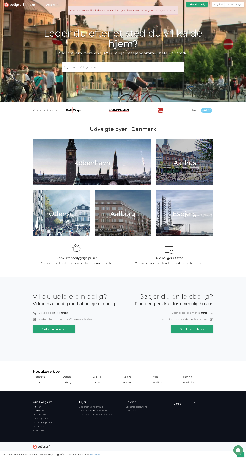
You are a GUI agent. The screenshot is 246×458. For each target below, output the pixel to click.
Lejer (34, 4)
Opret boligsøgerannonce (93, 410)
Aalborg (67, 382)
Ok (240, 454)
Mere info (95, 454)
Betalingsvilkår (41, 418)
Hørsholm (188, 382)
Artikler (37, 406)
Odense (67, 376)
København (39, 376)
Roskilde (157, 382)
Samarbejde (39, 430)
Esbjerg (97, 376)
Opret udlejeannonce (137, 406)
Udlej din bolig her (54, 329)
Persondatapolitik (42, 422)
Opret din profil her (192, 329)
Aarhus (36, 382)
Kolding (127, 376)
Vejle (155, 376)
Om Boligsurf (40, 414)
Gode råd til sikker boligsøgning (96, 414)
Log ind (218, 4)
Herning (187, 376)
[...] (127, 67)
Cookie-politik (40, 426)
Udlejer (52, 4)
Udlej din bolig (197, 4)
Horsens (127, 382)
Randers (97, 382)
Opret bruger (234, 4)
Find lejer (130, 410)
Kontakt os (38, 410)
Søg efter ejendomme (91, 406)
